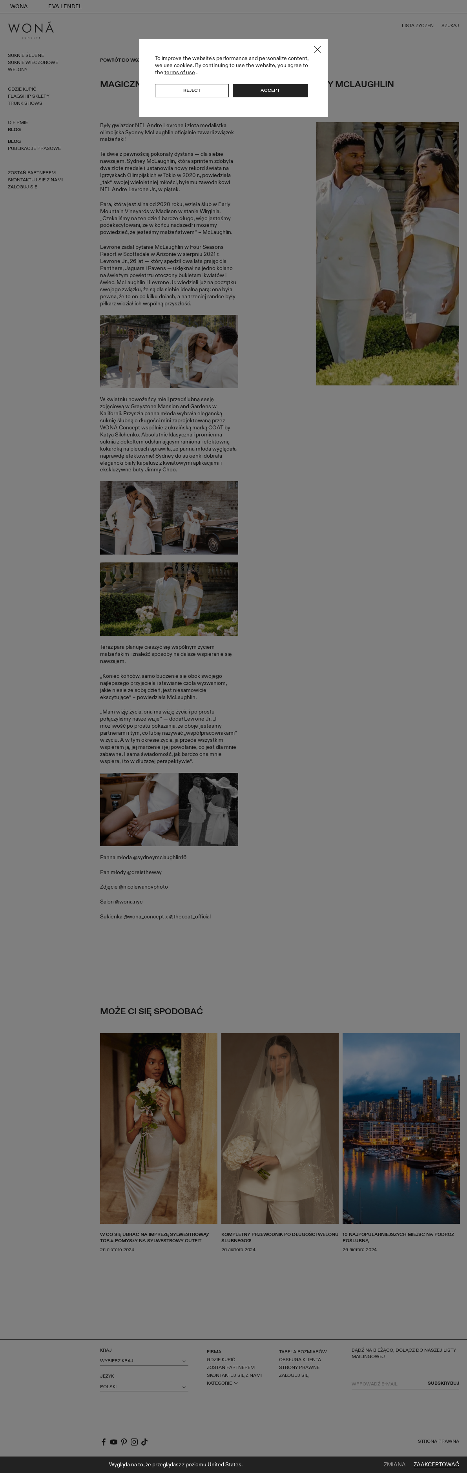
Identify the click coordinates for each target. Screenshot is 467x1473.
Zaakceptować (436, 1464)
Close (317, 49)
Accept (270, 90)
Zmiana (395, 1464)
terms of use (179, 72)
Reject (192, 90)
